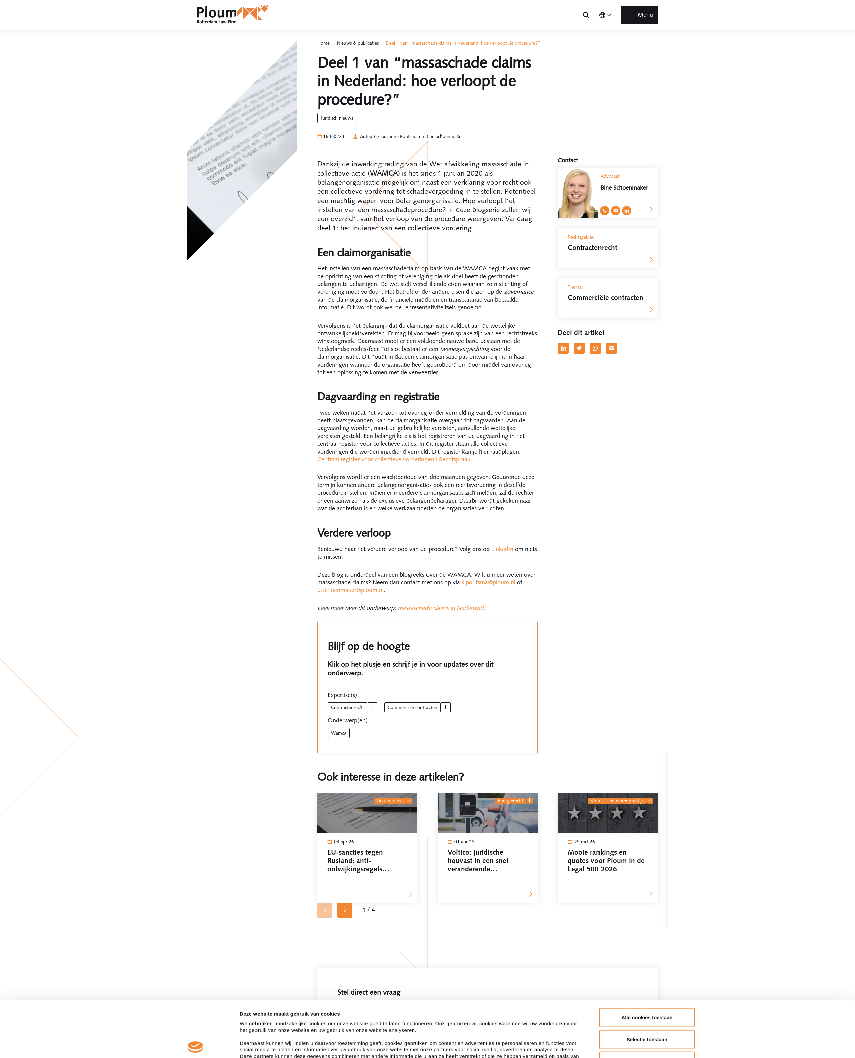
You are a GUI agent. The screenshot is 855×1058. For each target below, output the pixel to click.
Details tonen (513, 1045)
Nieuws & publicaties (358, 43)
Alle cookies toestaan (646, 961)
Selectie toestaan (647, 983)
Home (323, 43)
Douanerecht (390, 801)
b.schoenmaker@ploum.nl (350, 590)
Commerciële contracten (412, 707)
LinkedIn (502, 549)
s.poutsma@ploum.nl (488, 582)
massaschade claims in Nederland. (441, 608)
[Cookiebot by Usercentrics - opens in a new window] (195, 1045)
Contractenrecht (347, 707)
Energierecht (510, 801)
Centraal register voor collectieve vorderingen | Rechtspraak (393, 459)
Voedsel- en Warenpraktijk (617, 801)
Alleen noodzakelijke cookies (647, 1005)
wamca (338, 733)
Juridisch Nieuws (337, 118)
